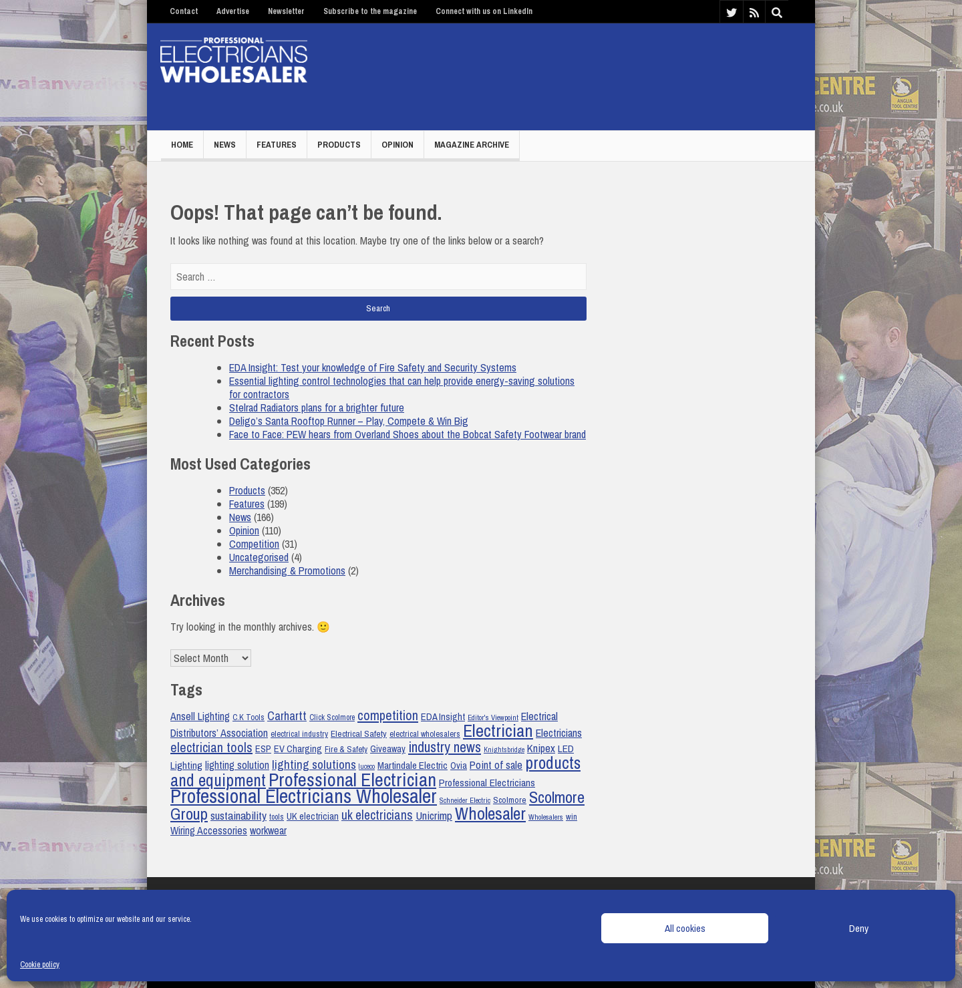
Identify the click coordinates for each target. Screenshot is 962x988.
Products (339, 144)
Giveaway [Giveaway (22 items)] (388, 748)
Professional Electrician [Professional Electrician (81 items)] (352, 779)
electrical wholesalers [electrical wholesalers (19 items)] (424, 733)
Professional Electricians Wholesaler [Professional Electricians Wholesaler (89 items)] (303, 796)
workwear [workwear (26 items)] (268, 831)
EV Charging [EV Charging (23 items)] (298, 749)
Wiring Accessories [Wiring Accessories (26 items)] (208, 831)
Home (182, 144)
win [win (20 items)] (571, 816)
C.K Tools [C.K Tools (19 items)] (248, 717)
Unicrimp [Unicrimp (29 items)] (434, 815)
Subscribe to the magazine (370, 11)
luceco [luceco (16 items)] (367, 766)
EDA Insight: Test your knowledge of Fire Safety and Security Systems (372, 367)
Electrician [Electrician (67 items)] (498, 730)
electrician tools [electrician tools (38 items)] (211, 747)
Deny (858, 928)
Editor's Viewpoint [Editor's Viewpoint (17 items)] (493, 717)
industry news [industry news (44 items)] (444, 747)
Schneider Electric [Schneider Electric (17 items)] (465, 800)
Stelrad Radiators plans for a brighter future (316, 407)
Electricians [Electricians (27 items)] (559, 732)
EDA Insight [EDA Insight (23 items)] (443, 716)
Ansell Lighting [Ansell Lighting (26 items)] (200, 716)
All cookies (685, 928)
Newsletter (286, 11)
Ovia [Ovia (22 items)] (458, 765)
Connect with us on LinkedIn (484, 11)
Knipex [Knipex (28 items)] (541, 748)
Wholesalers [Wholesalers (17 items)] (545, 817)
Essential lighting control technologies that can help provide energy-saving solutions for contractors (402, 387)
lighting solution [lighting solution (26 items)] (237, 765)
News (225, 144)
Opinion (397, 144)
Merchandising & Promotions (287, 570)
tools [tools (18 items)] (276, 817)
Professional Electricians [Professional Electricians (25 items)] (487, 783)
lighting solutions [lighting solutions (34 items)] (314, 764)
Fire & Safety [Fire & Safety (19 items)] (346, 749)
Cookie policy (39, 964)
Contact (184, 11)
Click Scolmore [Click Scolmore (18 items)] (332, 717)
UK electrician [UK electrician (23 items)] (313, 816)
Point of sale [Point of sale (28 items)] (496, 765)
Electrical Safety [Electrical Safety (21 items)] (359, 733)
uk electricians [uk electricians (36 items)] (377, 815)
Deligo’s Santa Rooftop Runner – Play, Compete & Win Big (348, 421)
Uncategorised (259, 557)
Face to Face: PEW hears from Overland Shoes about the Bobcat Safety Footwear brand (407, 434)
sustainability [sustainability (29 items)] (238, 815)
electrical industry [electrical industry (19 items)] (299, 733)
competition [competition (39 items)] (387, 715)
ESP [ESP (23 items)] (263, 749)
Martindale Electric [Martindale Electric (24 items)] (412, 765)
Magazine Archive (471, 144)
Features (277, 144)
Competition (254, 543)
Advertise (232, 11)
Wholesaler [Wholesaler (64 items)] (490, 813)
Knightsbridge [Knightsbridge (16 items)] (504, 749)
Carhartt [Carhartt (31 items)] (287, 715)
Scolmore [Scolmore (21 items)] (509, 800)
